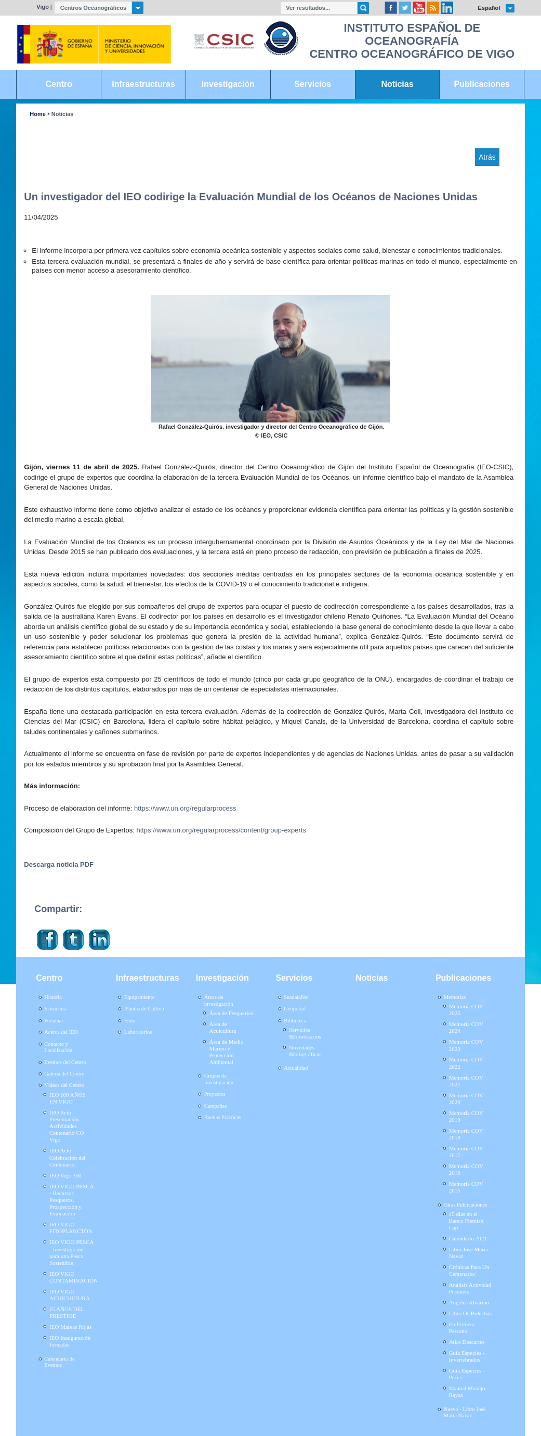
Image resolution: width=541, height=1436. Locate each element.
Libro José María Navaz (468, 1252)
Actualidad (296, 1068)
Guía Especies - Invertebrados (467, 1356)
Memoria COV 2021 (466, 1080)
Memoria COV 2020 (466, 1098)
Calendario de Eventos (59, 1362)
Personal (53, 1020)
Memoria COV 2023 (466, 1045)
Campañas (215, 1106)
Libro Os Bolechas (470, 1313)
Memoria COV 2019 (466, 1116)
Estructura (55, 1008)
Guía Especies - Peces (467, 1373)
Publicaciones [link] (482, 84)
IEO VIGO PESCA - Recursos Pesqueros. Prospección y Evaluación (71, 1200)
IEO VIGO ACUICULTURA (69, 1294)
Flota (130, 1020)
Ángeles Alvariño (469, 1302)
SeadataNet (296, 997)
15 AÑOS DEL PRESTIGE (66, 1312)
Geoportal (295, 1008)
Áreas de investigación (218, 1000)
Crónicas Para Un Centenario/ (469, 1270)
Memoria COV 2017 (466, 1151)
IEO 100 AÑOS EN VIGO (67, 1098)
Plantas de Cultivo (144, 1008)
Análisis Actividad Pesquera (470, 1287)
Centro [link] (59, 84)
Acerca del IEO (61, 1032)
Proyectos (215, 1094)
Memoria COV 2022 (466, 1062)
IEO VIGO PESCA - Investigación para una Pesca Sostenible (71, 1252)
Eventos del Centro (65, 1062)
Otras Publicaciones (465, 1205)
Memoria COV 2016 (466, 1169)
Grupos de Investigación (218, 1079)
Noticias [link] (397, 84)
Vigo (42, 7)
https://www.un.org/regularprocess (185, 808)
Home (37, 114)
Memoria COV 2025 (466, 1009)
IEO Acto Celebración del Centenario (67, 1157)
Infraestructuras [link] (143, 84)
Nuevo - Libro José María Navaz (465, 1412)
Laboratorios (138, 1032)
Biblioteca (295, 1020)
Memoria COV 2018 (466, 1133)
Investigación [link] (228, 84)
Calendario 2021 (468, 1238)
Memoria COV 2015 (466, 1187)
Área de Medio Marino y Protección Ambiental (226, 1052)
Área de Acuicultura (222, 1027)
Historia (53, 997)
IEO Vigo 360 (65, 1175)
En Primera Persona (462, 1327)
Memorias (455, 997)
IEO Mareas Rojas (70, 1327)
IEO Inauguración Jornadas (69, 1341)
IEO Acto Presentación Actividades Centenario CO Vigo (66, 1126)
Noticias (62, 114)
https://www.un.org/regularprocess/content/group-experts (221, 830)
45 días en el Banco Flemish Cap (466, 1220)
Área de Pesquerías (231, 1013)
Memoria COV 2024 (466, 1027)
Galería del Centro (64, 1073)
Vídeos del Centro (64, 1085)
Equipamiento (139, 997)
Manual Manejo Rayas (467, 1391)
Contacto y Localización (58, 1047)
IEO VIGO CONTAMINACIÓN (73, 1277)
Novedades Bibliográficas (305, 1050)
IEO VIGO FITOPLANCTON (71, 1227)
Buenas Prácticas (222, 1117)
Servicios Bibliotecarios (305, 1033)
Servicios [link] (312, 84)
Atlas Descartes (467, 1342)
